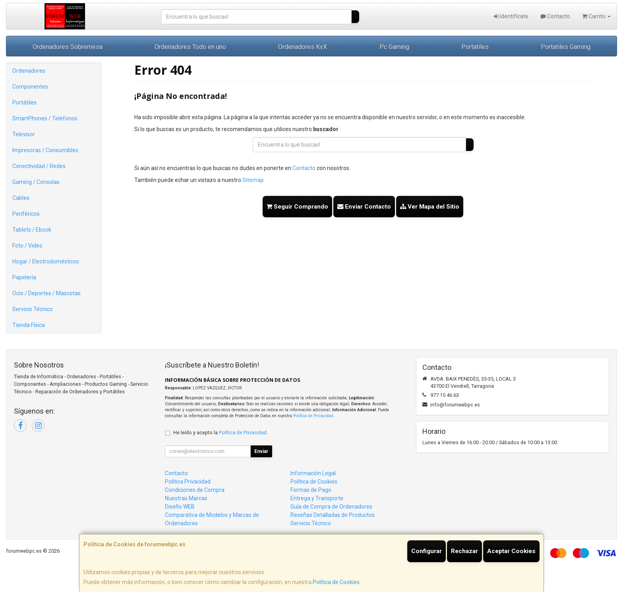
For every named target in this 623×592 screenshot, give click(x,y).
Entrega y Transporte (316, 498)
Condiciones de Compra (194, 490)
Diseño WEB (180, 506)
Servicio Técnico (32, 309)
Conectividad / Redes (39, 166)
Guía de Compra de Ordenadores (331, 506)
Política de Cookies (336, 582)
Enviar (261, 451)
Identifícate (511, 16)
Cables (20, 198)
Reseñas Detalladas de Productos (332, 515)
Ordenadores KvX (302, 46)
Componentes (30, 86)
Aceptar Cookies (511, 551)
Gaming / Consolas (36, 182)
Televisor (23, 134)
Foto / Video (27, 245)
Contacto (555, 16)
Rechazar (464, 551)
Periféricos (26, 214)
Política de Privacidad (313, 416)
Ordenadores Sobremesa (68, 46)
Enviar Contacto (364, 206)
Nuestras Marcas (186, 498)
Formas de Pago (310, 490)
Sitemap (253, 180)
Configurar (426, 551)
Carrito (596, 16)
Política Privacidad (188, 481)
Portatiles (475, 46)
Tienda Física (28, 325)
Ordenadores (28, 71)
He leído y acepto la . (220, 432)
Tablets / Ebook (31, 229)
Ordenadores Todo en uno (190, 46)
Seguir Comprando (297, 206)
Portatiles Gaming (565, 46)
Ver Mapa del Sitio (429, 206)
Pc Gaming (394, 46)
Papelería (24, 277)
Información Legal (313, 473)
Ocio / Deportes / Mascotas (46, 293)
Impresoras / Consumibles (45, 150)
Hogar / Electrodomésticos (45, 261)
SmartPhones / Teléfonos (44, 118)
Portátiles (24, 102)
